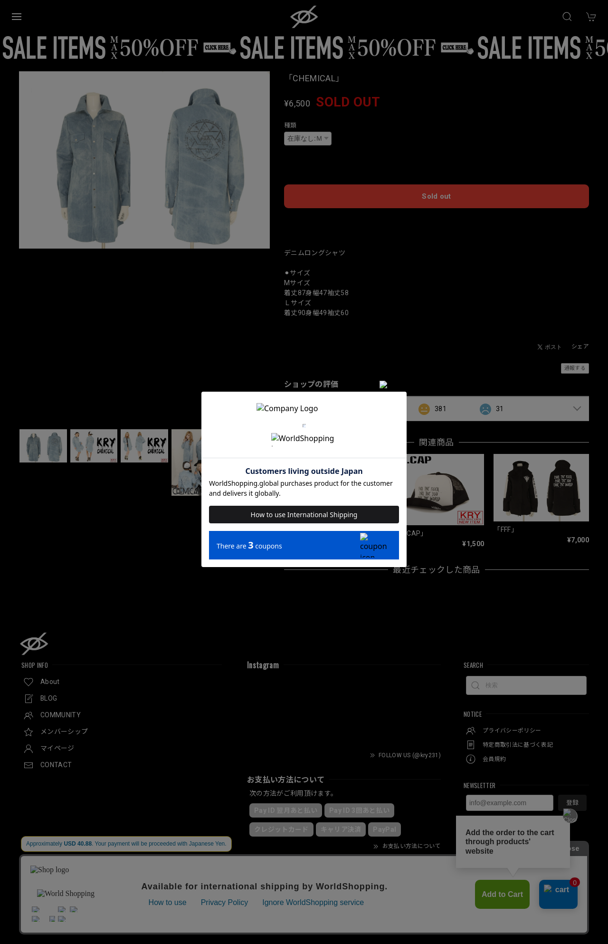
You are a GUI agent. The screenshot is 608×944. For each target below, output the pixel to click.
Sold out (436, 194)
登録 (572, 800)
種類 (290, 125)
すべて (313, 406)
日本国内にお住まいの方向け (436, 219)
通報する (575, 366)
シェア (580, 344)
